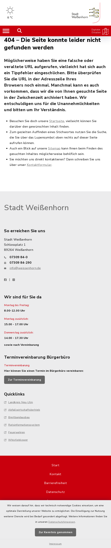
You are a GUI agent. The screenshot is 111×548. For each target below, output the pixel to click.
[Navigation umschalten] (6, 31)
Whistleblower (16, 440)
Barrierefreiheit (55, 483)
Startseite (56, 121)
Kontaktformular (39, 165)
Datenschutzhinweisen (61, 522)
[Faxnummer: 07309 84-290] (55, 263)
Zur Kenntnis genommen (56, 532)
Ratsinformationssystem (22, 425)
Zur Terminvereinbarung (24, 380)
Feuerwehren (14, 432)
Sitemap (54, 148)
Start (56, 465)
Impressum (55, 543)
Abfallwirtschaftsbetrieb (22, 410)
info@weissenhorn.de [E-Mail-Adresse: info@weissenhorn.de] (25, 268)
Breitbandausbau (17, 417)
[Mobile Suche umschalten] (19, 31)
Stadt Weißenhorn (36, 208)
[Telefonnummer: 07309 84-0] (55, 257)
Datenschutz (55, 492)
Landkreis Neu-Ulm (18, 402)
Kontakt (55, 474)
